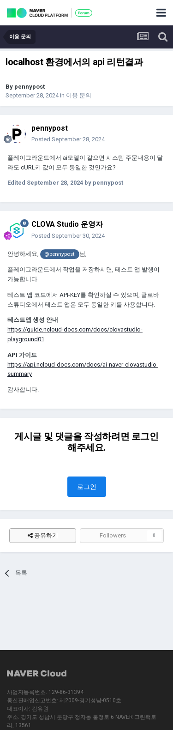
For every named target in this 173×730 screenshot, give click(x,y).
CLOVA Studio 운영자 (67, 224)
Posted (68, 139)
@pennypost (59, 254)
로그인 (86, 486)
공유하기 (43, 536)
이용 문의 (78, 95)
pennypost (29, 86)
